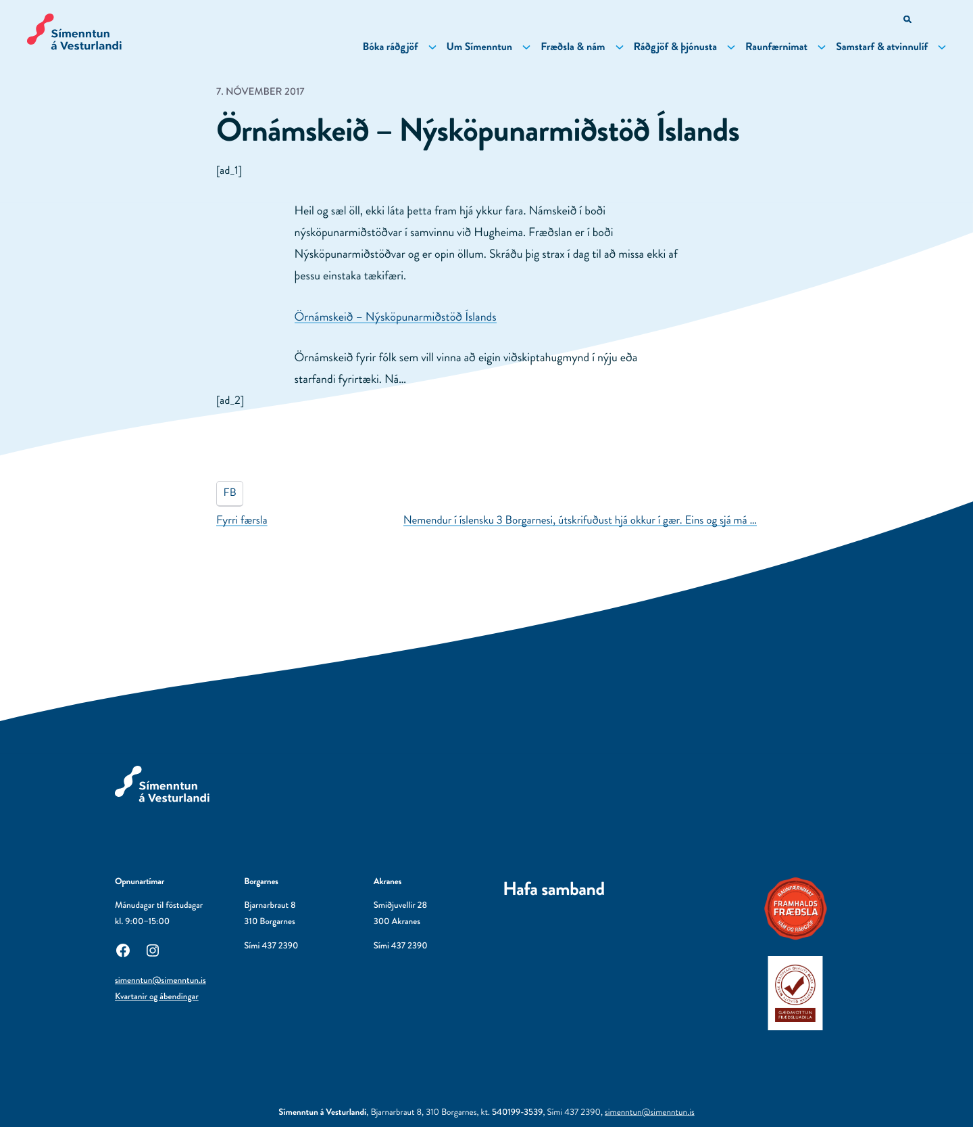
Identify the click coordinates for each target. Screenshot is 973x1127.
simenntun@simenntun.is (160, 980)
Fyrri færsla (242, 520)
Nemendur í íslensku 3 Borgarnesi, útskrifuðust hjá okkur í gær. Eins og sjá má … (580, 520)
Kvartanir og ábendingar (157, 996)
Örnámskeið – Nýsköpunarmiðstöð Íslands (396, 316)
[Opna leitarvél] (908, 21)
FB (230, 493)
